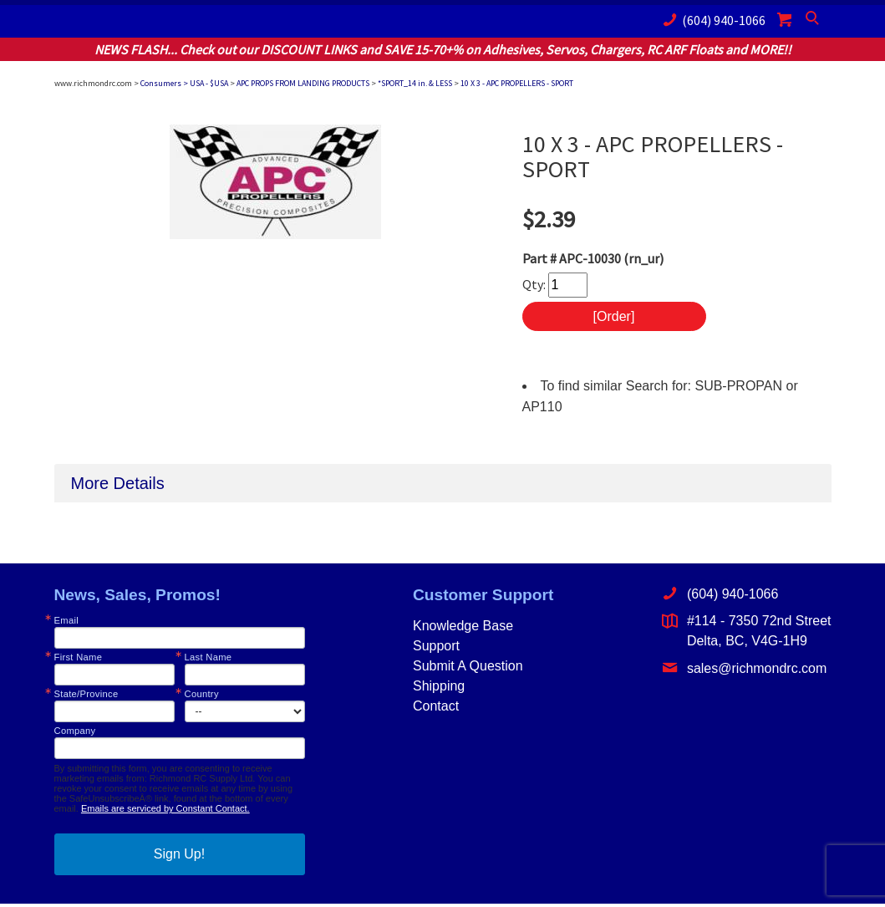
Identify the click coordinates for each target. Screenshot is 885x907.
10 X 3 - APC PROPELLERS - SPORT (516, 83)
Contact (436, 708)
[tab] (443, 485)
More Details (118, 485)
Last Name (208, 660)
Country (202, 696)
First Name (78, 660)
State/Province (86, 696)
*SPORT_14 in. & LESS (415, 83)
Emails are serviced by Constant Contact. (165, 812)
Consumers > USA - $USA (184, 83)
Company (75, 733)
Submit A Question (468, 668)
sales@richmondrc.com (744, 670)
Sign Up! (179, 857)
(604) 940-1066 (711, 19)
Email (66, 623)
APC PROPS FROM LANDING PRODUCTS (303, 83)
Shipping (439, 688)
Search (814, 22)
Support (436, 648)
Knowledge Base (463, 628)
